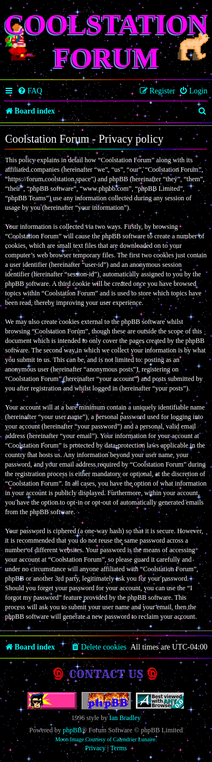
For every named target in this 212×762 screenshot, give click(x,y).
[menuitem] (30, 91)
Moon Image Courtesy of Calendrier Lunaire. (106, 739)
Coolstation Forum (106, 40)
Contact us (106, 674)
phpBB (72, 730)
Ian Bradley (124, 718)
